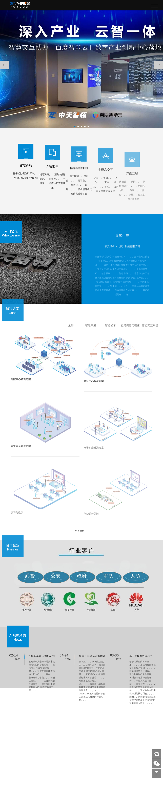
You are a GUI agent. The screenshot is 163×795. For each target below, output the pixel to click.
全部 (71, 331)
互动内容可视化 (130, 331)
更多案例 (80, 536)
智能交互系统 (150, 331)
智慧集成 (90, 331)
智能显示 (110, 331)
